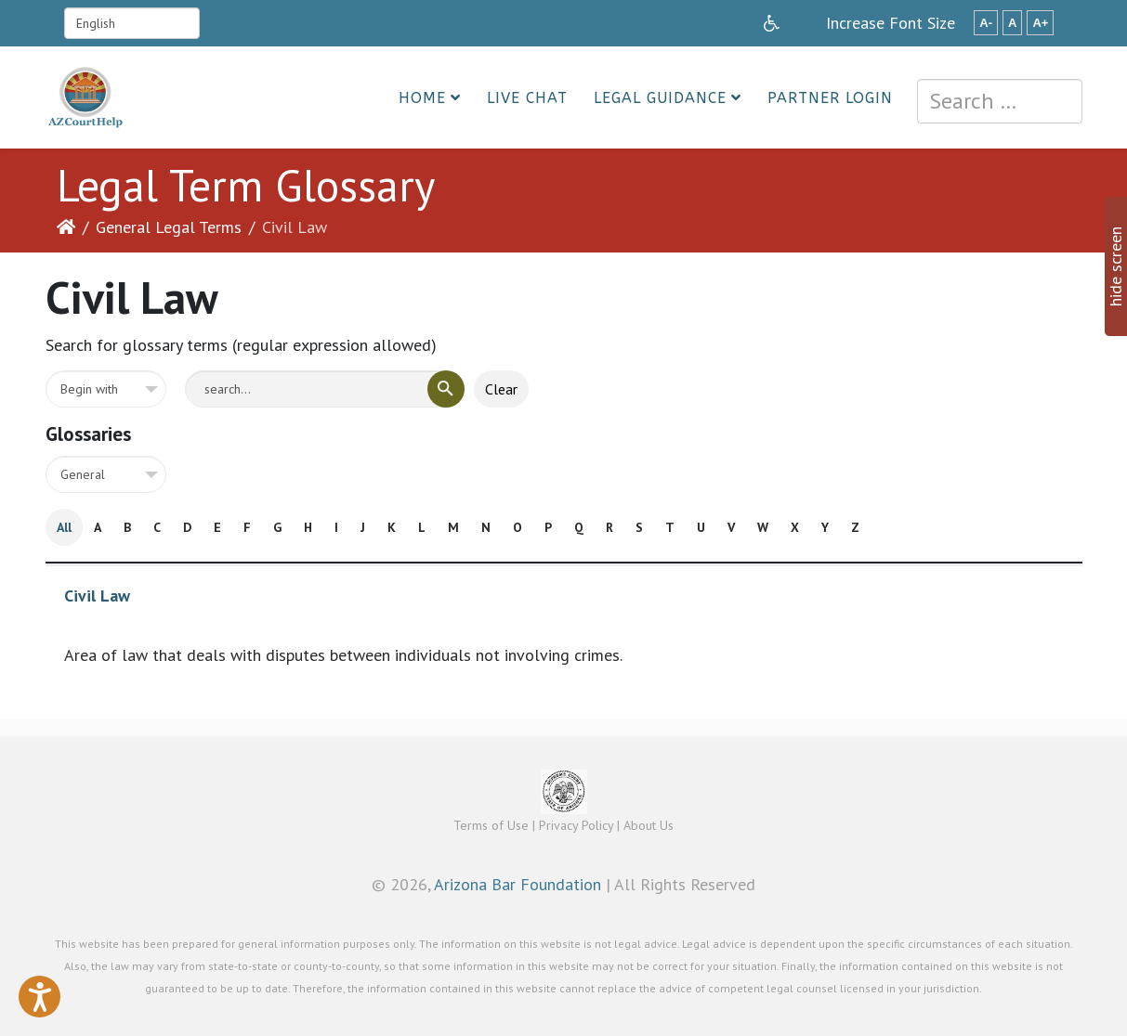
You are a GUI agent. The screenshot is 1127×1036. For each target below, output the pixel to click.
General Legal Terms (169, 227)
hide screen (1115, 266)
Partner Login (830, 98)
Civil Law (97, 595)
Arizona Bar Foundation (517, 884)
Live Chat (527, 98)
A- (985, 23)
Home (422, 98)
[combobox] (999, 101)
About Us (648, 825)
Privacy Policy (576, 825)
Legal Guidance (660, 98)
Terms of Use (491, 825)
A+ (1040, 23)
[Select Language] (132, 23)
